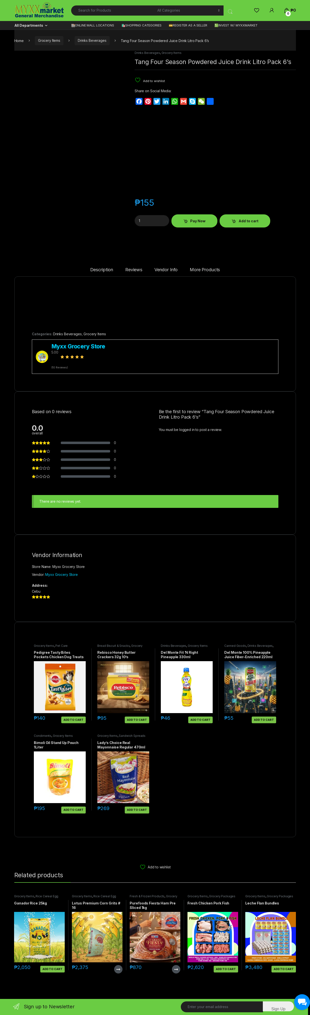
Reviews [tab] (133, 270)
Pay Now (198, 221)
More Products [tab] (205, 270)
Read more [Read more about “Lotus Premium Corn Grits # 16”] (118, 969)
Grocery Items (49, 40)
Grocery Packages (222, 896)
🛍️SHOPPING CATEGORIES (141, 25)
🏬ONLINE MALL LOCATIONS (92, 25)
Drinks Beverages (92, 40)
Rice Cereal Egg (47, 896)
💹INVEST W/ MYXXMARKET (235, 25)
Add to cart (248, 221)
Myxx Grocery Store (61, 574)
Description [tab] (101, 270)
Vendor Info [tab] (166, 270)
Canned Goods (235, 646)
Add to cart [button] (73, 720)
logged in (187, 430)
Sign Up (278, 1009)
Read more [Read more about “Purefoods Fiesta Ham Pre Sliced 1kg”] (176, 969)
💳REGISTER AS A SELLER (188, 25)
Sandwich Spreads (132, 736)
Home (19, 40)
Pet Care (61, 646)
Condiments (42, 736)
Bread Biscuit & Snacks (113, 646)
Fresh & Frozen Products (147, 896)
